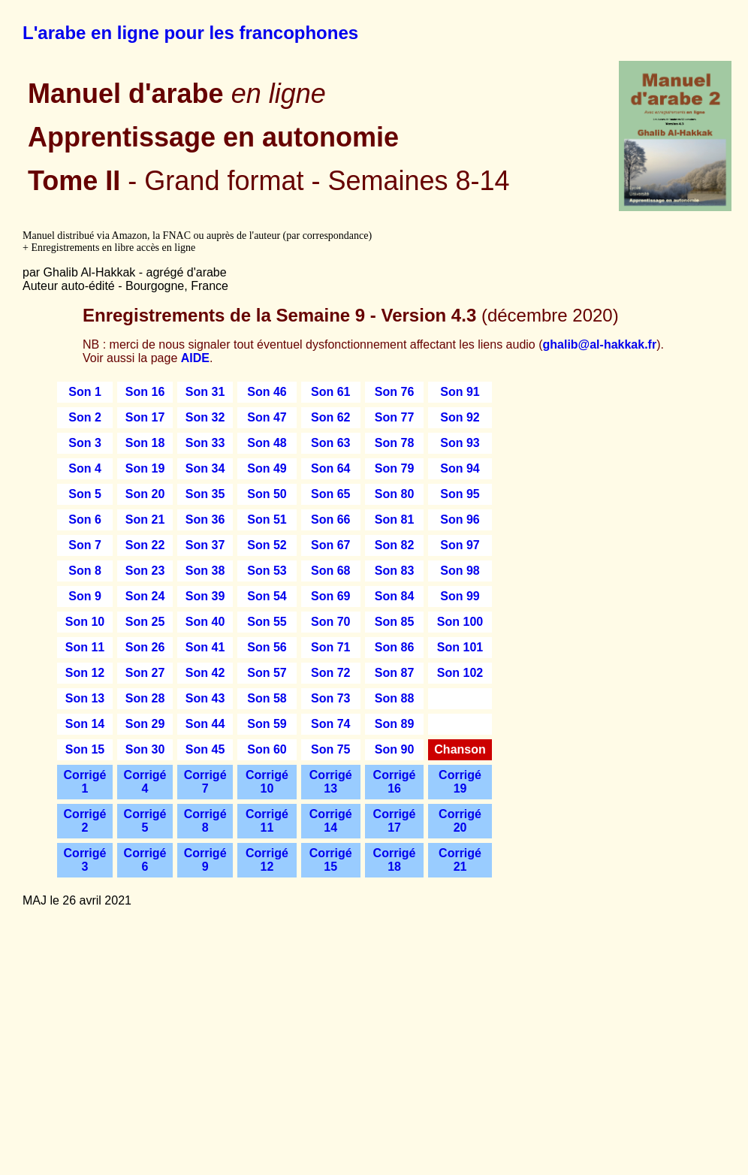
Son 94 (459, 468)
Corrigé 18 (394, 860)
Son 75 (330, 749)
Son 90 (394, 749)
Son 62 (330, 417)
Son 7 (84, 545)
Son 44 (205, 723)
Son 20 (144, 494)
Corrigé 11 (267, 821)
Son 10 (84, 621)
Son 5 (84, 494)
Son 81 (394, 519)
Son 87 (394, 672)
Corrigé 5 (145, 821)
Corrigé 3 (85, 860)
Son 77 (394, 417)
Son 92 (459, 417)
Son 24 (144, 596)
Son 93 (459, 442)
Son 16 (144, 391)
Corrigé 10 (267, 782)
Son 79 (394, 468)
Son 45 (205, 749)
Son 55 (266, 621)
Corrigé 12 (267, 860)
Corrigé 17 (394, 821)
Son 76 (394, 391)
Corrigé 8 (205, 821)
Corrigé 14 (330, 821)
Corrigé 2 (85, 821)
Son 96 (459, 519)
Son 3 (84, 442)
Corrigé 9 (205, 860)
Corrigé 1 (85, 782)
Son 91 (459, 391)
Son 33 (205, 442)
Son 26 (144, 647)
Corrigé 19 (460, 782)
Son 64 (330, 468)
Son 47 (266, 417)
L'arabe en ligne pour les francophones (190, 33)
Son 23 (144, 570)
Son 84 (394, 596)
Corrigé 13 (330, 782)
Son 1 (84, 391)
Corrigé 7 (205, 782)
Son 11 (84, 647)
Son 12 (84, 672)
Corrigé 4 (145, 782)
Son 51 (266, 519)
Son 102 (460, 672)
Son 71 (330, 647)
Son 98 (459, 570)
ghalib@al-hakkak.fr (600, 344)
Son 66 (330, 519)
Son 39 (205, 596)
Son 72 (330, 672)
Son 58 (266, 698)
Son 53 (266, 570)
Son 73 (330, 698)
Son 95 (459, 494)
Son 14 (84, 723)
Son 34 (205, 468)
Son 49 (266, 468)
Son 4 (84, 468)
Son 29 (144, 723)
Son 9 (84, 596)
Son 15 (84, 749)
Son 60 (266, 749)
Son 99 (459, 596)
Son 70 (330, 621)
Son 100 (460, 621)
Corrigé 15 (330, 860)
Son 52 (266, 545)
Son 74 (330, 723)
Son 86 (394, 647)
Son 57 (266, 672)
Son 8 (84, 570)
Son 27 (144, 672)
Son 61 (330, 391)
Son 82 (394, 545)
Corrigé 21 (460, 860)
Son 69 (330, 596)
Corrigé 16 (394, 782)
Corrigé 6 (145, 860)
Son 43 (205, 698)
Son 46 (266, 391)
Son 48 (266, 442)
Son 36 (205, 519)
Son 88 (394, 698)
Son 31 (205, 391)
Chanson (459, 749)
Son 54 (266, 596)
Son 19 (144, 468)
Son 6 (84, 519)
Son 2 (84, 417)
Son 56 (266, 647)
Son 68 (330, 570)
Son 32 (205, 417)
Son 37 (205, 545)
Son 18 (144, 442)
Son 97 (459, 545)
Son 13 (84, 698)
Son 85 (394, 621)
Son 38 (205, 570)
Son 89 (394, 723)
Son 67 (330, 545)
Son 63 (330, 442)
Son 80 (394, 494)
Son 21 (144, 519)
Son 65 (330, 494)
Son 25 (144, 621)
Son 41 (205, 647)
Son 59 (266, 723)
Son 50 (266, 494)
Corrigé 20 (460, 821)
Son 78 (394, 442)
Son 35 (205, 494)
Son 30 (144, 749)
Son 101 (460, 647)
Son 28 (144, 698)
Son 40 (205, 621)
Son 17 (144, 417)
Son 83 (394, 570)
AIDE (195, 358)
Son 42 (205, 672)
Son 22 (144, 545)
